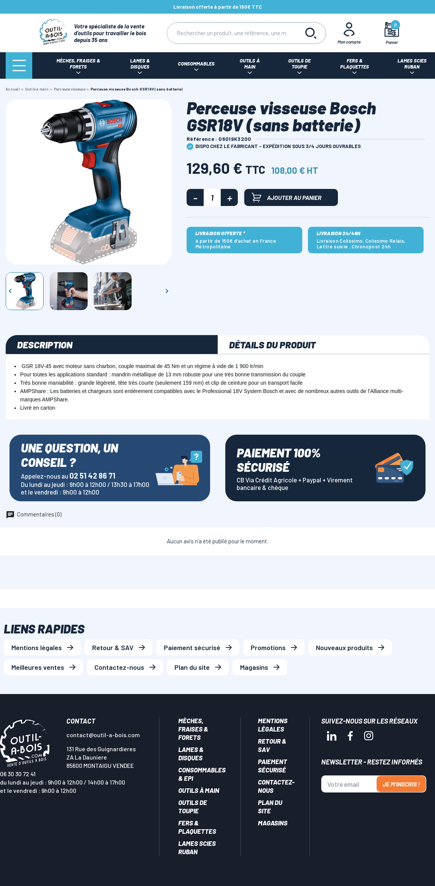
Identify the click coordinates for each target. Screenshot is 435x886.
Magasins (254, 667)
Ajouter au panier (287, 197)
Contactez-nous (119, 667)
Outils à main (198, 790)
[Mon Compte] (349, 33)
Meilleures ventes (37, 667)
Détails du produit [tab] (272, 344)
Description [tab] (44, 344)
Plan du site (192, 667)
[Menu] (19, 65)
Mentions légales (36, 647)
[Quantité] (212, 197)
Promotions (268, 647)
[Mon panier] (391, 33)
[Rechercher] (231, 33)
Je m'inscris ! (401, 784)
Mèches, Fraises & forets (193, 729)
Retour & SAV (112, 647)
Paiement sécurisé (192, 647)
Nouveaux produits (344, 647)
